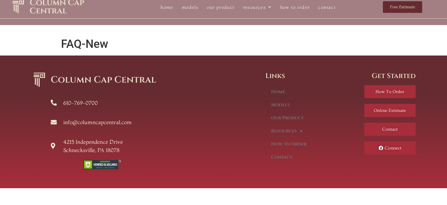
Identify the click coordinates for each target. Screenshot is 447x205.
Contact (281, 157)
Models (280, 105)
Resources (286, 131)
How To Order (288, 144)
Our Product (287, 118)
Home (278, 92)
